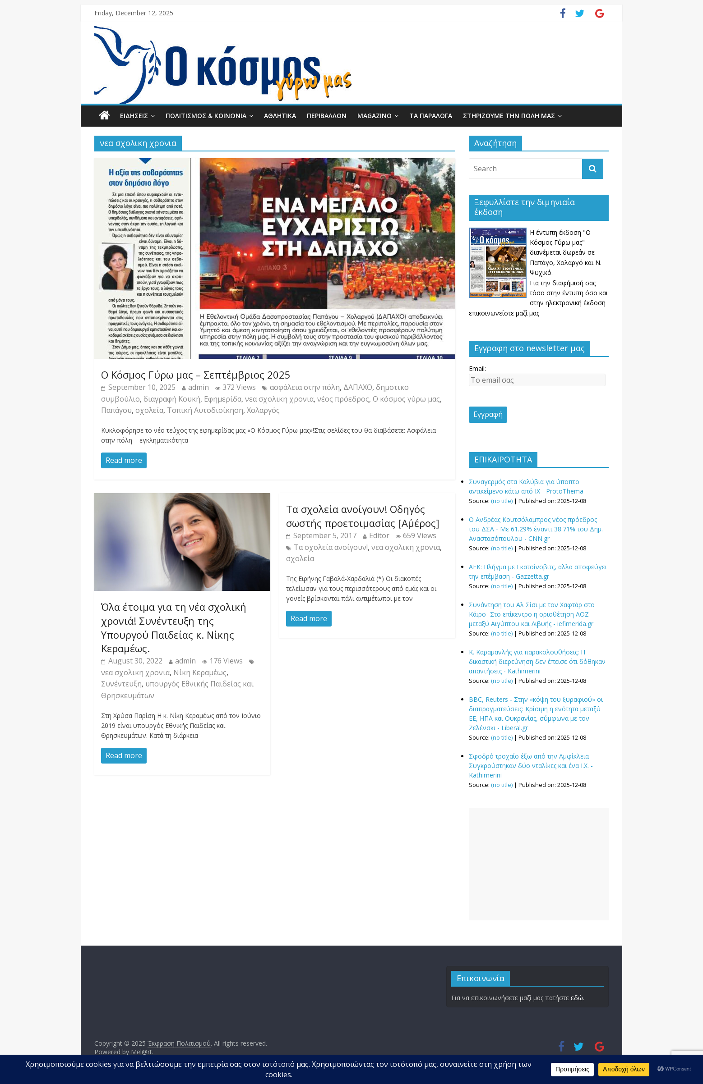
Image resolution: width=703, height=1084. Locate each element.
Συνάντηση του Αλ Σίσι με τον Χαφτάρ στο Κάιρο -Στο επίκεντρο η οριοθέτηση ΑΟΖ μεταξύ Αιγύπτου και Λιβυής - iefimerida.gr (532, 614)
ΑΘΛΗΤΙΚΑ (280, 115)
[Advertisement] (539, 864)
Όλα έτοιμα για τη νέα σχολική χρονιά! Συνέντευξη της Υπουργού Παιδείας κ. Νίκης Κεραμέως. (173, 627)
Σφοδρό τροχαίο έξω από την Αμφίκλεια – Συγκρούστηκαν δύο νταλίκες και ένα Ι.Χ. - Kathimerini (531, 765)
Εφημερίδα (222, 399)
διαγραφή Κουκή (171, 399)
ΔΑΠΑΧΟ (357, 387)
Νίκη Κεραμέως (200, 672)
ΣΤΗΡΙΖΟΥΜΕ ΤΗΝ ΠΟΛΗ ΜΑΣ (509, 115)
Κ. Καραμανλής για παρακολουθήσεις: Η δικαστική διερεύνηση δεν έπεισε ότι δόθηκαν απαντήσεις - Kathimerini (537, 661)
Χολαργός (263, 410)
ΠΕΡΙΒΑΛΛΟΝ (327, 115)
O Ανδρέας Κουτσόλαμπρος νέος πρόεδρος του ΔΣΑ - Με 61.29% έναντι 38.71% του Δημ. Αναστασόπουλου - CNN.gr (536, 529)
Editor (379, 535)
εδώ (577, 997)
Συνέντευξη (121, 684)
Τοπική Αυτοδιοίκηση (205, 410)
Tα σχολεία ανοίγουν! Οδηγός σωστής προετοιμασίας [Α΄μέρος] (362, 516)
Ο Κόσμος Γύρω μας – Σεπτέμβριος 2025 (196, 374)
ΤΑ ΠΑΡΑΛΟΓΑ (430, 115)
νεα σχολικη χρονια (279, 399)
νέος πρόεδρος (343, 399)
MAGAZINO (374, 115)
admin (198, 387)
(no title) (502, 501)
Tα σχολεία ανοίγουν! (331, 547)
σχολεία (149, 410)
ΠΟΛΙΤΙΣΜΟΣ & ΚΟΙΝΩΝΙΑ (206, 115)
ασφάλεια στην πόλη (305, 387)
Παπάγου (116, 410)
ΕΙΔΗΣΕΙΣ (134, 115)
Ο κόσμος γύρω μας (406, 399)
